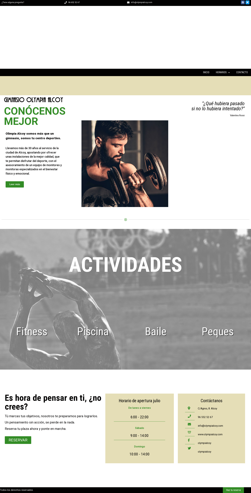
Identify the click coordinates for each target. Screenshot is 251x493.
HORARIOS (223, 72)
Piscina (93, 331)
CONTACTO (242, 72)
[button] (15, 184)
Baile (155, 331)
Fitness (31, 331)
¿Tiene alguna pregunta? (13, 2)
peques (218, 331)
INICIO (206, 72)
